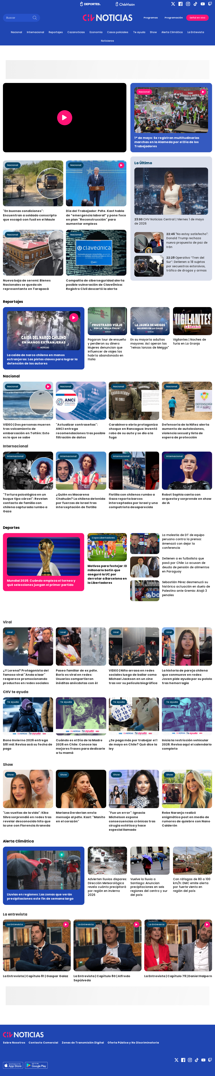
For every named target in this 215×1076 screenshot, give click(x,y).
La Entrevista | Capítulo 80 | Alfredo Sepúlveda (101, 978)
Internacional (35, 32)
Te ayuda (139, 32)
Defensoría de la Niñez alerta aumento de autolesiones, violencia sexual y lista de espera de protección (185, 430)
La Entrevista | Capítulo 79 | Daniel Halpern (178, 976)
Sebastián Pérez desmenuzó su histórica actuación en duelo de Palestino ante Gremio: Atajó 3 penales (186, 588)
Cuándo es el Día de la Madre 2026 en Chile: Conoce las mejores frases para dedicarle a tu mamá (80, 746)
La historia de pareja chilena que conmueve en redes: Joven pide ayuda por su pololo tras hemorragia (187, 676)
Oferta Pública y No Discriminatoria (133, 1042)
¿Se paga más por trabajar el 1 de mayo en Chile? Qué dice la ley (133, 744)
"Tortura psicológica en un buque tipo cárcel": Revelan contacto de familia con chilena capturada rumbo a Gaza (25, 502)
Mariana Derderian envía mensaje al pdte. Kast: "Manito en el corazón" (80, 817)
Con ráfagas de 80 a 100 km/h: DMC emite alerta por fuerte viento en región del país (191, 885)
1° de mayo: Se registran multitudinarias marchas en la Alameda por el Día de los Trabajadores (166, 142)
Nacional (16, 32)
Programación (174, 17)
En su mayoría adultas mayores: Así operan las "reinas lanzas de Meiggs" (149, 344)
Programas (151, 17)
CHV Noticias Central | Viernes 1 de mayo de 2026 (169, 221)
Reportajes (56, 32)
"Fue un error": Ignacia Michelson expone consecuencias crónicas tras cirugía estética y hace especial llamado (132, 821)
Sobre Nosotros (14, 1042)
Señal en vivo (197, 17)
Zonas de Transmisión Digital (83, 1042)
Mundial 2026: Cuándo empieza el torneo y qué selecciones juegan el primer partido (41, 583)
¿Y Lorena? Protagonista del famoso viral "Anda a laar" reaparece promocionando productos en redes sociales (26, 676)
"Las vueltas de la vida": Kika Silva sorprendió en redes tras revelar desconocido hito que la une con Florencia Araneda (27, 819)
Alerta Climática (172, 32)
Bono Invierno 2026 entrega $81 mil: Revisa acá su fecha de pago (27, 744)
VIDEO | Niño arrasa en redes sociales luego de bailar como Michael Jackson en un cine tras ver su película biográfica (133, 676)
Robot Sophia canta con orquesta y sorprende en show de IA (186, 498)
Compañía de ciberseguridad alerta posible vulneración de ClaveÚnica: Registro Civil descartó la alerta (95, 284)
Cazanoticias (76, 32)
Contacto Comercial (43, 1042)
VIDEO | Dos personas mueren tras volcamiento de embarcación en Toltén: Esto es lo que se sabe (26, 430)
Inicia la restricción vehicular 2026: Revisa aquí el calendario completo (187, 744)
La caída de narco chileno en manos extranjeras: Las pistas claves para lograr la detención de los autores (42, 359)
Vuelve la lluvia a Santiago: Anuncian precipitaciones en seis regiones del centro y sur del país (149, 887)
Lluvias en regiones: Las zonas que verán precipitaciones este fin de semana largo (40, 896)
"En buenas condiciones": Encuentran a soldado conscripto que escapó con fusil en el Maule (30, 215)
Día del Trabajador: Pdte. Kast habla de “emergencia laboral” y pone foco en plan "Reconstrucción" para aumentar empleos (96, 217)
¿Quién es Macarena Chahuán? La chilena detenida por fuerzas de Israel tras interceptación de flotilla (80, 500)
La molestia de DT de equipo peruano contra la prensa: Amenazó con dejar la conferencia (183, 541)
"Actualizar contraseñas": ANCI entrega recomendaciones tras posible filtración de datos (80, 430)
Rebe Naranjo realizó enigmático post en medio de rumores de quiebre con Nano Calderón (186, 819)
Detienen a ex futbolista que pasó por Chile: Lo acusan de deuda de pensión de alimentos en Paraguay (185, 565)
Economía (96, 32)
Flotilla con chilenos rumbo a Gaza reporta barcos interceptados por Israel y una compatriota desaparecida (133, 500)
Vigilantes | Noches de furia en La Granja (189, 342)
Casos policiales (117, 32)
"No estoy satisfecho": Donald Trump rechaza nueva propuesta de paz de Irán (187, 240)
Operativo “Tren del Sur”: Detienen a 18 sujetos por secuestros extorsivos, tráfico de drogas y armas (186, 264)
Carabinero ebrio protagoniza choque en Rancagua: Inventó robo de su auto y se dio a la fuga (133, 430)
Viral (10, 632)
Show (153, 32)
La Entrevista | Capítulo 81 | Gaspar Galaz (35, 976)
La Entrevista (195, 32)
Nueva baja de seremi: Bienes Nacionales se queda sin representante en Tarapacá (27, 284)
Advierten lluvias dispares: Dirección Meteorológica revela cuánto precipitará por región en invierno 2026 (107, 887)
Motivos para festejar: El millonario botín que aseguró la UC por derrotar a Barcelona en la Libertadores (107, 574)
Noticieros (107, 41)
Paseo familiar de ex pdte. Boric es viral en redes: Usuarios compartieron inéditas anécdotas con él (77, 676)
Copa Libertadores (103, 537)
